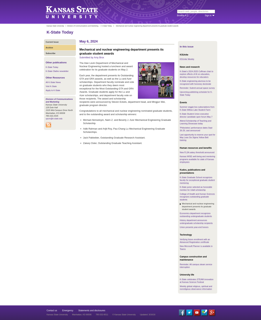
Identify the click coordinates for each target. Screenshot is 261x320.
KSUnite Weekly (187, 59)
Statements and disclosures (91, 310)
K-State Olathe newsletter (57, 71)
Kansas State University (76, 12)
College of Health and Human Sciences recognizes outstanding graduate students (197, 197)
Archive (49, 48)
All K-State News (53, 82)
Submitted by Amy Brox (92, 57)
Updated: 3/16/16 (147, 314)
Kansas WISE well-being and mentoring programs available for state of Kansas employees (197, 159)
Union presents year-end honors (194, 227)
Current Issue (52, 42)
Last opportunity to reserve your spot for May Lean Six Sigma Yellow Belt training (197, 137)
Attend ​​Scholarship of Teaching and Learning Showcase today (195, 122)
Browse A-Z (182, 15)
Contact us (52, 310)
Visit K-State (51, 86)
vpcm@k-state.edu (54, 118)
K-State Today (107, 26)
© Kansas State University (124, 314)
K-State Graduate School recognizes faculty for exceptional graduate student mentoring (197, 180)
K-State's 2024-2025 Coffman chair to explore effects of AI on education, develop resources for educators (196, 74)
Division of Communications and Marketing (82, 26)
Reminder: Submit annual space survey (197, 88)
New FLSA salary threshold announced (197, 152)
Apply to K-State (53, 90)
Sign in (208, 15)
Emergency (67, 310)
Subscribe (50, 53)
